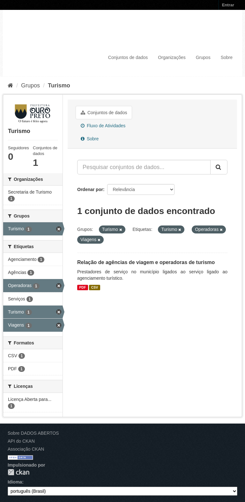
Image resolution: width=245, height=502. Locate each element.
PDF (82, 287)
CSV (94, 287)
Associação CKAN (26, 449)
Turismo (59, 85)
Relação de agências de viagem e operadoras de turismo (146, 262)
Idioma (15, 481)
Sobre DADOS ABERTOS (33, 433)
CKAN (18, 472)
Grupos (203, 57)
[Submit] (218, 167)
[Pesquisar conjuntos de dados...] (144, 167)
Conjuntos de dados (128, 57)
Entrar (228, 5)
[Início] (10, 85)
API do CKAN (21, 441)
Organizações (171, 57)
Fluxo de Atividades (103, 125)
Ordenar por (90, 189)
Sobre (227, 57)
